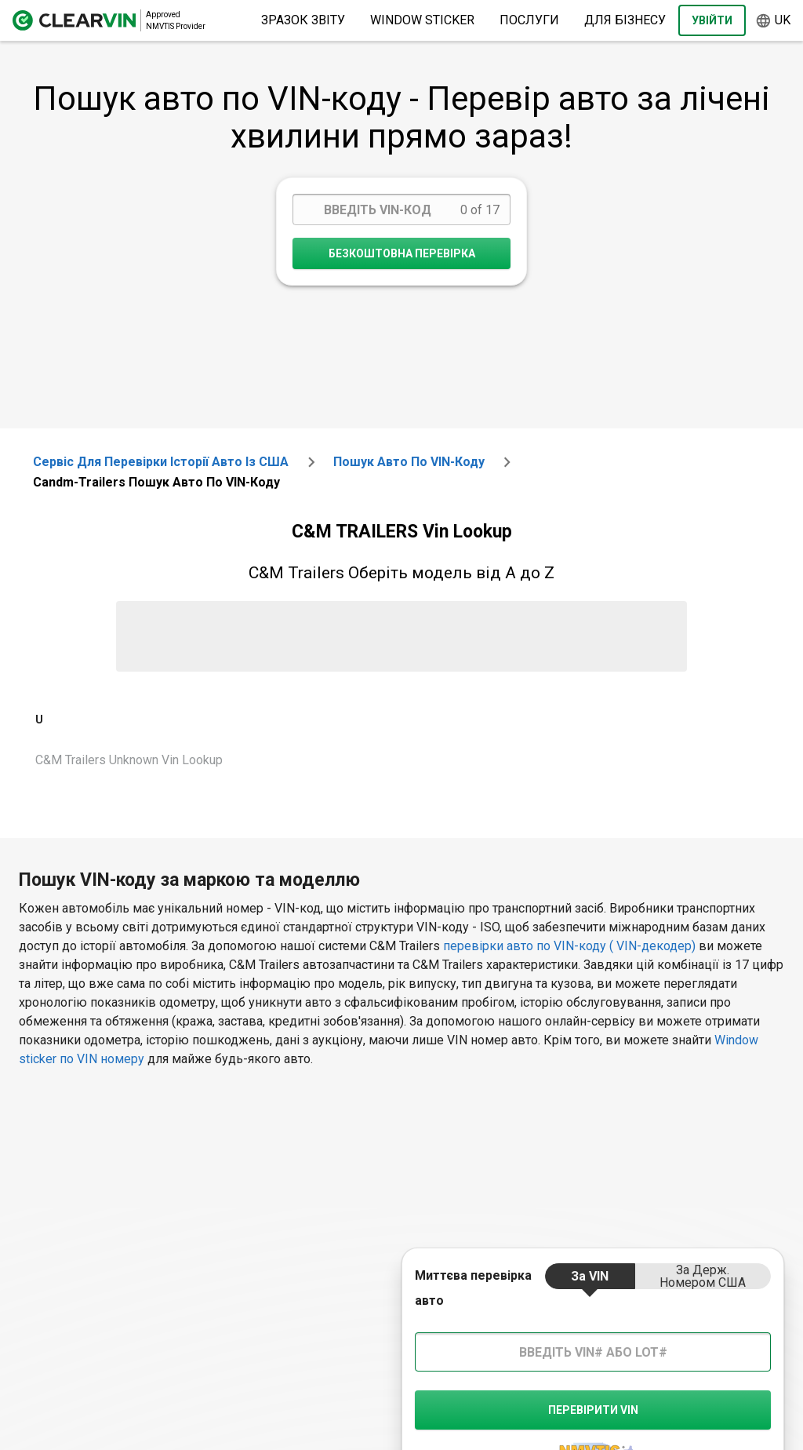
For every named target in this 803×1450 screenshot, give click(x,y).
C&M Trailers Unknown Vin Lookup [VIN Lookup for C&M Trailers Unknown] (129, 759)
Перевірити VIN (593, 1410)
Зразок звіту (303, 20)
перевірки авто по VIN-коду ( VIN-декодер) (569, 945)
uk (772, 21)
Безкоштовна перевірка (402, 253)
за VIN (590, 1276)
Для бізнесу (625, 20)
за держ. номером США (702, 1276)
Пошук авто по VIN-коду (409, 461)
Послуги (529, 20)
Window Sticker (422, 20)
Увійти (712, 20)
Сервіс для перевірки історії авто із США (161, 461)
